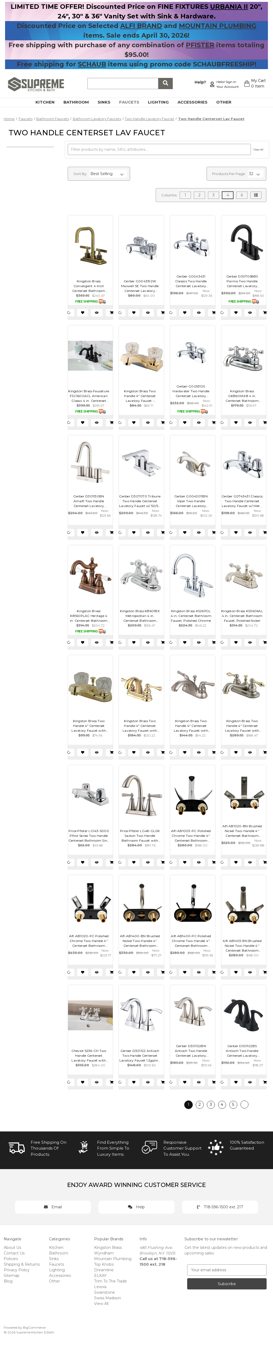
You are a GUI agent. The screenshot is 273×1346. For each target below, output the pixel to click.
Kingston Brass (108, 1247)
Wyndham (104, 1253)
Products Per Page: (229, 174)
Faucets (132, 102)
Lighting (161, 102)
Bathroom (79, 102)
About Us (12, 1247)
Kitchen (48, 102)
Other (227, 102)
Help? (198, 81)
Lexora (100, 1286)
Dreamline (104, 1270)
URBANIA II (229, 6)
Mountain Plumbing (112, 1258)
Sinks (107, 102)
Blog (8, 1281)
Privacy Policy (17, 1270)
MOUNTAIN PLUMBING (217, 26)
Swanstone (104, 1292)
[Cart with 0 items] (253, 84)
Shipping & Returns (22, 1264)
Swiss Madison (107, 1298)
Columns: (169, 195)
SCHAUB (92, 64)
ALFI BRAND (141, 26)
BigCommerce (34, 1327)
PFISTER (200, 45)
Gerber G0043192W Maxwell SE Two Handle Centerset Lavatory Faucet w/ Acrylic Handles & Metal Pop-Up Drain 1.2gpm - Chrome (139, 286)
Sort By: (80, 174)
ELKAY (100, 1275)
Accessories (196, 102)
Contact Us (14, 1253)
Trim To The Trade (110, 1281)
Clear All (258, 149)
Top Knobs (104, 1264)
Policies (11, 1258)
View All (101, 1303)
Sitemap (11, 1275)
